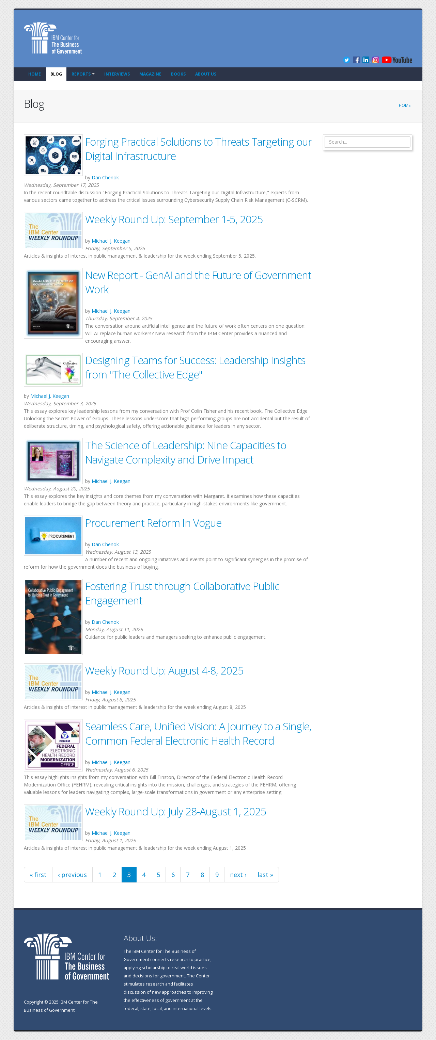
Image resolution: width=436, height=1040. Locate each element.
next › (238, 875)
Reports (81, 74)
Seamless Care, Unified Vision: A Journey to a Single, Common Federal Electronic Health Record (198, 733)
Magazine (150, 74)
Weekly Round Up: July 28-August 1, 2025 (175, 811)
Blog (56, 74)
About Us (205, 74)
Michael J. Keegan (111, 241)
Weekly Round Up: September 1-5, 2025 (174, 219)
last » (265, 875)
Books (178, 74)
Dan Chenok (105, 177)
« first (38, 875)
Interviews (117, 74)
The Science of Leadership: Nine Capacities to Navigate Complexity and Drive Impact (185, 452)
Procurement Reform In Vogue (153, 523)
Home (34, 74)
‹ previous (72, 875)
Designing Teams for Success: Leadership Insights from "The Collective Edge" (195, 367)
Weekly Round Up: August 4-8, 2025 (164, 670)
